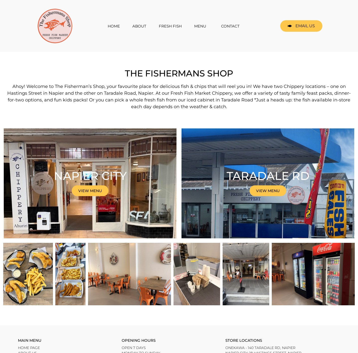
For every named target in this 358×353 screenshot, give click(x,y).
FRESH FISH (170, 26)
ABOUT (139, 26)
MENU (201, 25)
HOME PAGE (29, 348)
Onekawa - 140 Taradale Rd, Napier (260, 348)
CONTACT (230, 26)
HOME (114, 26)
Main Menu (29, 340)
